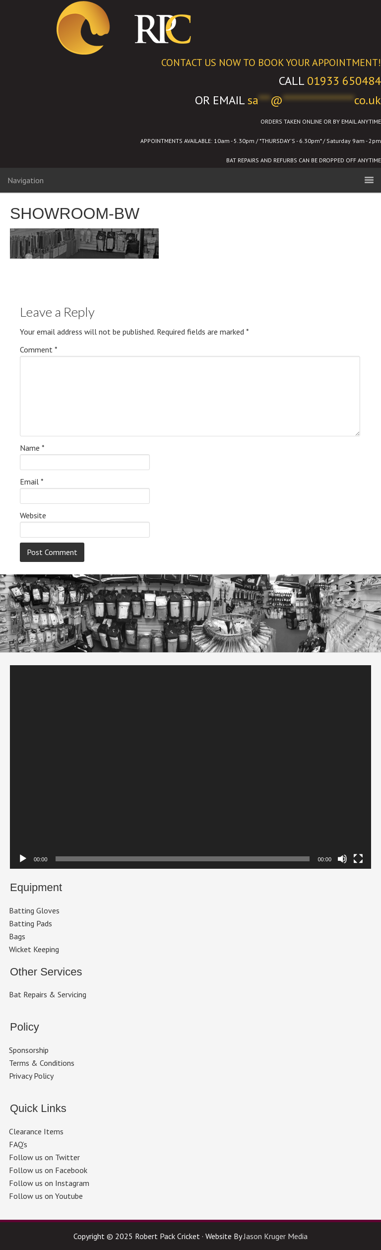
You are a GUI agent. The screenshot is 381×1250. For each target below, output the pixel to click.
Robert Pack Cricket (190, 27)
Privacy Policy (31, 1076)
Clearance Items (36, 1131)
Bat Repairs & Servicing (47, 994)
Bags (17, 936)
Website (33, 515)
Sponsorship (29, 1050)
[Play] (23, 859)
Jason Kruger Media (276, 1236)
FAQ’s (18, 1144)
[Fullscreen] (358, 859)
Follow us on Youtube (46, 1196)
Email (32, 481)
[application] (190, 767)
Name (32, 448)
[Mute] (342, 859)
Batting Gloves (34, 910)
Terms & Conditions (41, 1063)
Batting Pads (30, 923)
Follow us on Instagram (49, 1183)
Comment (39, 349)
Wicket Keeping (34, 949)
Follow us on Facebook (48, 1170)
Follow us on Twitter (44, 1157)
